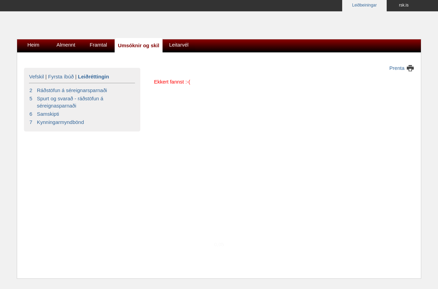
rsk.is (404, 5)
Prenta (396, 68)
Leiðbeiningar (364, 5)
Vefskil (36, 76)
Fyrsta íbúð (61, 76)
